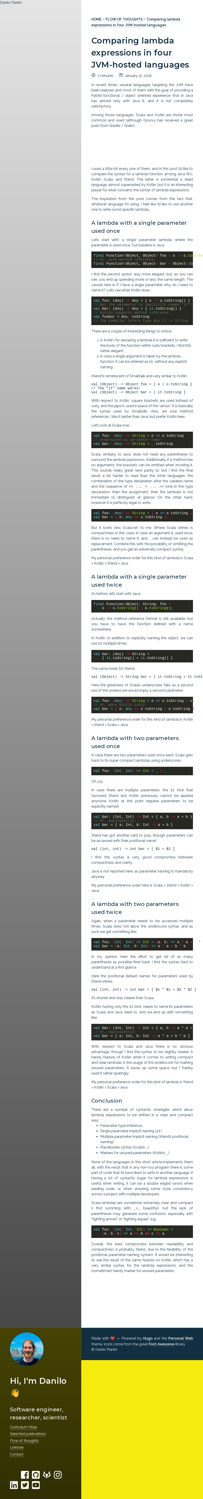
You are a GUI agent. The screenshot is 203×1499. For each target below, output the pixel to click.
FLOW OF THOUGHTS (124, 19)
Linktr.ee (16, 1447)
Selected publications (28, 1434)
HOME (96, 19)
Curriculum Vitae (23, 1427)
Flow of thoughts (24, 1441)
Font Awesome (161, 1344)
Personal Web (180, 1338)
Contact (16, 1454)
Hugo (148, 1338)
